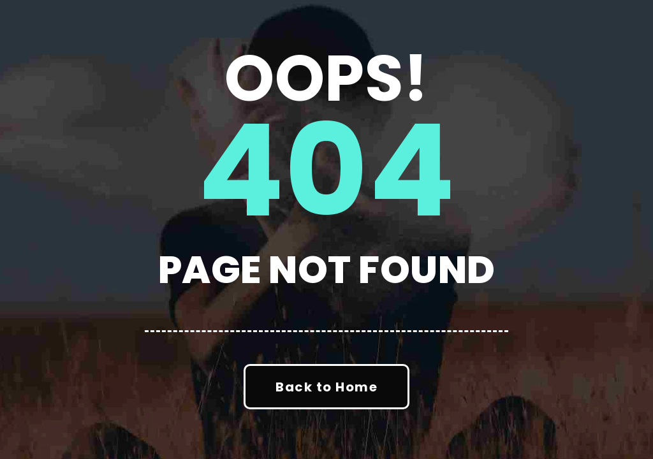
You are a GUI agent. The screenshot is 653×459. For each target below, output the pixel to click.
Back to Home (326, 387)
